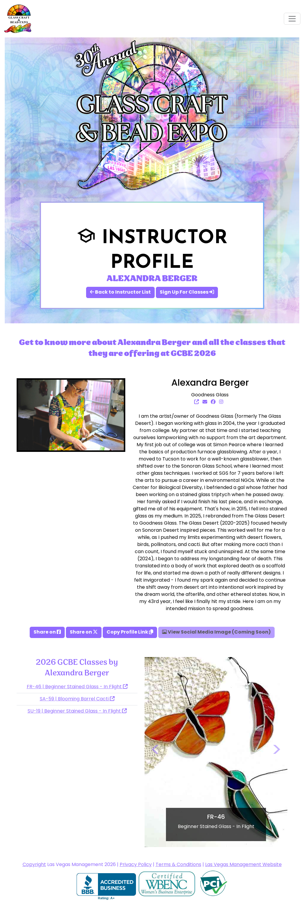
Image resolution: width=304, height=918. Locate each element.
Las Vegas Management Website (243, 865)
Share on (47, 632)
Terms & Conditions (178, 865)
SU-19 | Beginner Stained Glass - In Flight (77, 711)
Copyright (34, 865)
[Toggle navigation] (292, 19)
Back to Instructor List (120, 292)
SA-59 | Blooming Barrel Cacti (77, 699)
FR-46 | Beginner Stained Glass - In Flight (77, 687)
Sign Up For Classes (187, 292)
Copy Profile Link (130, 632)
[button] (155, 752)
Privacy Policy (136, 865)
